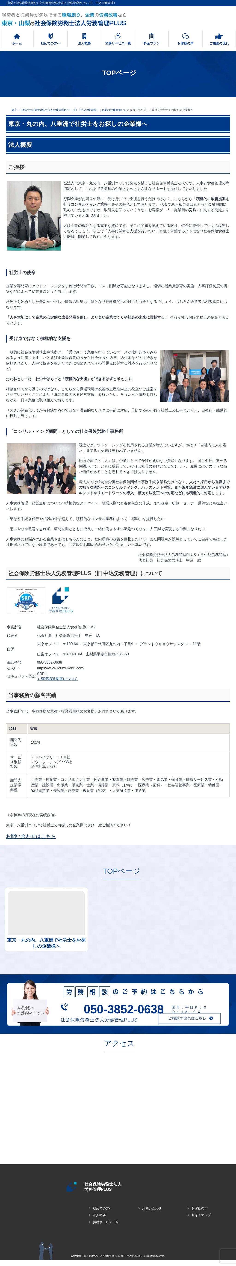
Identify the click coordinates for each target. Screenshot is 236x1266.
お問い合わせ (152, 1214)
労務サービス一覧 (106, 1227)
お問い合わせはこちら (31, 836)
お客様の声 (200, 1214)
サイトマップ (201, 1221)
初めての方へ (102, 1214)
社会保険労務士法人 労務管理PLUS (112, 1186)
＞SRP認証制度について (57, 679)
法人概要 (99, 1221)
